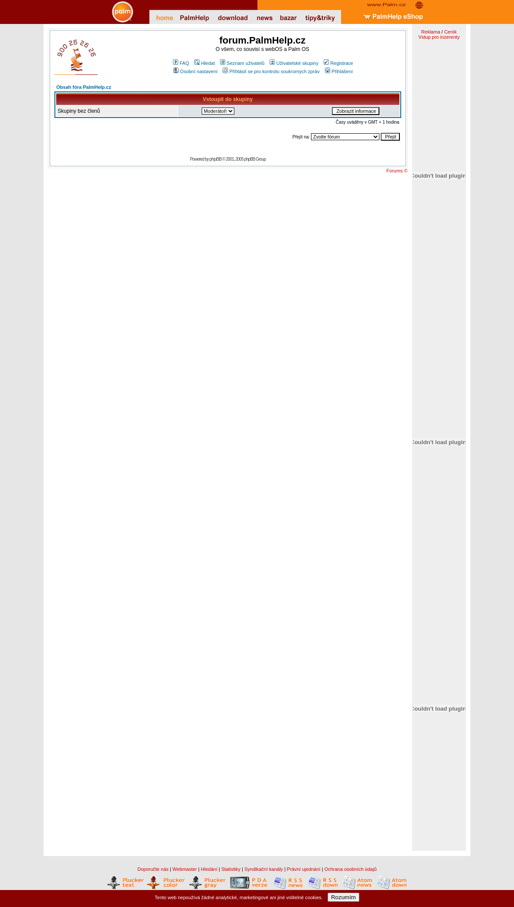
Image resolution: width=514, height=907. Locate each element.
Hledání (209, 869)
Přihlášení (339, 71)
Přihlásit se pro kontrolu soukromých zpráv (271, 71)
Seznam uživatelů (242, 63)
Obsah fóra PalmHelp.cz (83, 87)
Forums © (396, 170)
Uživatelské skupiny (294, 63)
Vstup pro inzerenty (439, 37)
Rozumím (343, 897)
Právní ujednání (304, 869)
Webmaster (184, 869)
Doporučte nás (153, 869)
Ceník (450, 31)
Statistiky (230, 869)
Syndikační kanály (263, 869)
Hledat (204, 63)
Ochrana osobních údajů (351, 869)
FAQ (181, 63)
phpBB (216, 159)
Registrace (338, 63)
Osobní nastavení (195, 71)
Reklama (430, 31)
